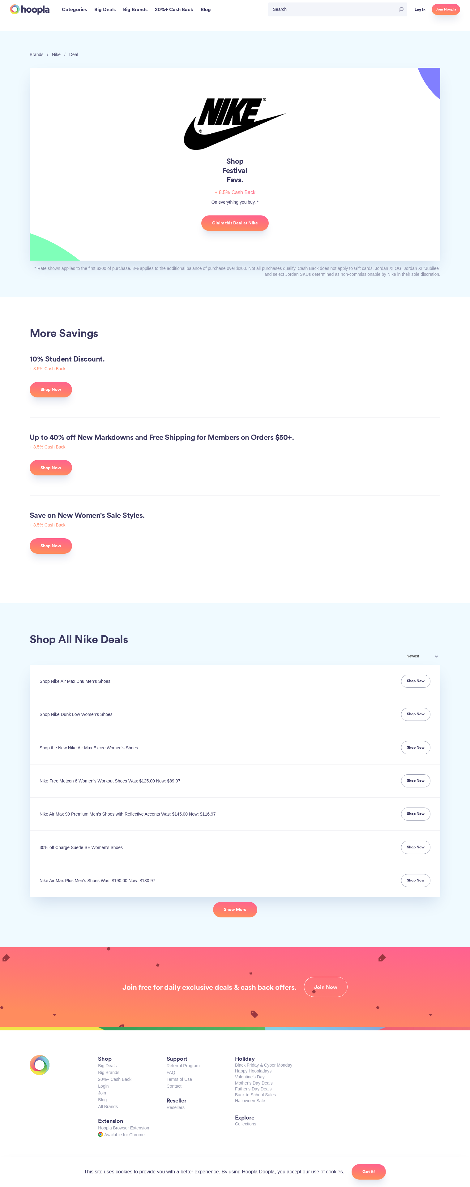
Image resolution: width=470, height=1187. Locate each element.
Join (102, 1092)
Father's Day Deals (253, 1088)
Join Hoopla (446, 9)
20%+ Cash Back (114, 1079)
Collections (245, 1123)
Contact (174, 1086)
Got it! (368, 1171)
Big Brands (108, 1072)
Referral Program (183, 1065)
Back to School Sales (255, 1094)
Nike (56, 54)
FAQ (171, 1072)
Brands (36, 54)
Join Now (325, 987)
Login (103, 1086)
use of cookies (327, 1171)
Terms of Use (179, 1079)
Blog (102, 1099)
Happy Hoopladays (253, 1070)
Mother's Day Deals (254, 1083)
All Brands (108, 1106)
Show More (235, 909)
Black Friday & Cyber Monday (263, 1065)
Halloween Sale (250, 1100)
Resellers (176, 1107)
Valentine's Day (250, 1076)
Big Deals (107, 1065)
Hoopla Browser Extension (123, 1127)
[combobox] (426, 657)
